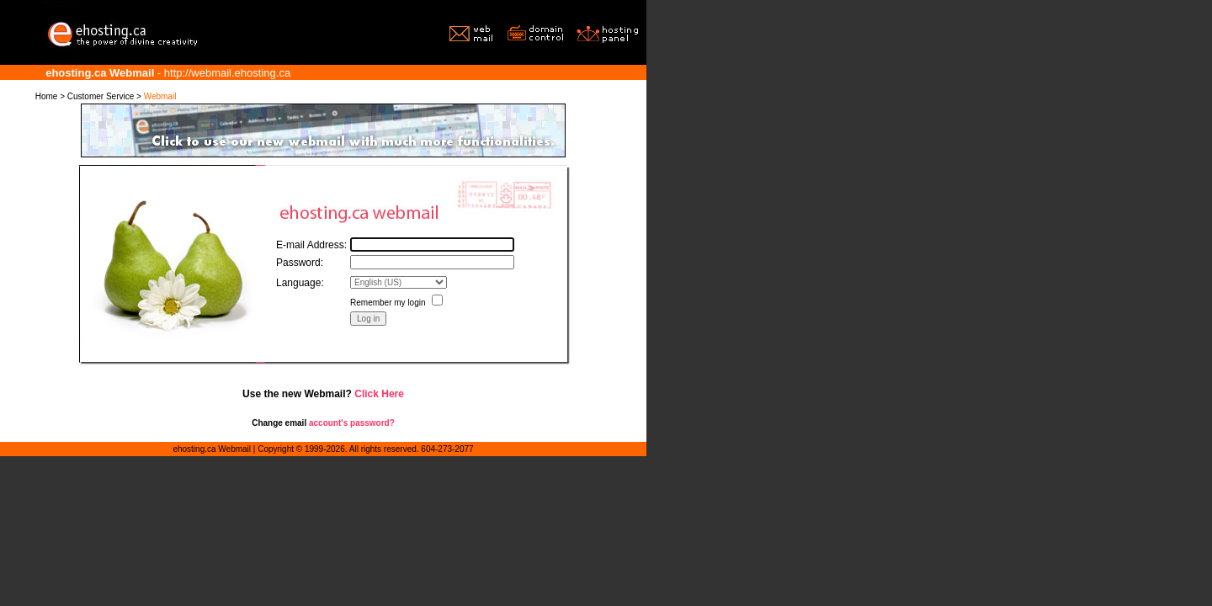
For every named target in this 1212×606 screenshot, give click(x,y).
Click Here (379, 394)
